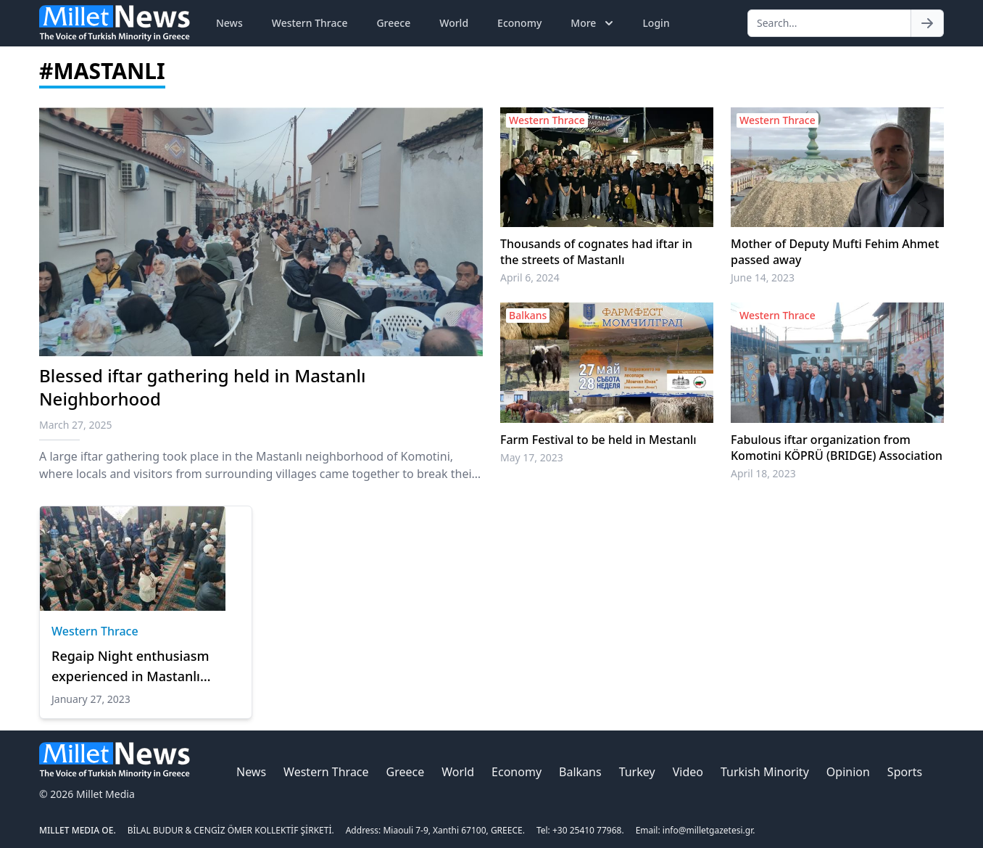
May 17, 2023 (531, 457)
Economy (519, 23)
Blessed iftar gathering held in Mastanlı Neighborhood (202, 387)
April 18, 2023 (763, 473)
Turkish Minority (765, 772)
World (453, 23)
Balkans (580, 772)
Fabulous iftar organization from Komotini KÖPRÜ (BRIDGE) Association (836, 448)
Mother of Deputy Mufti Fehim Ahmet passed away (835, 252)
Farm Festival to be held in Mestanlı (598, 440)
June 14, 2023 (763, 277)
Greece (393, 23)
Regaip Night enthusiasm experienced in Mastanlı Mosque (130, 666)
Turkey (637, 772)
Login (655, 23)
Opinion (848, 772)
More (593, 23)
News (229, 23)
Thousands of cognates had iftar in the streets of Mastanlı (596, 252)
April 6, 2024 (530, 277)
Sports (904, 772)
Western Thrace (310, 23)
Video (688, 772)
